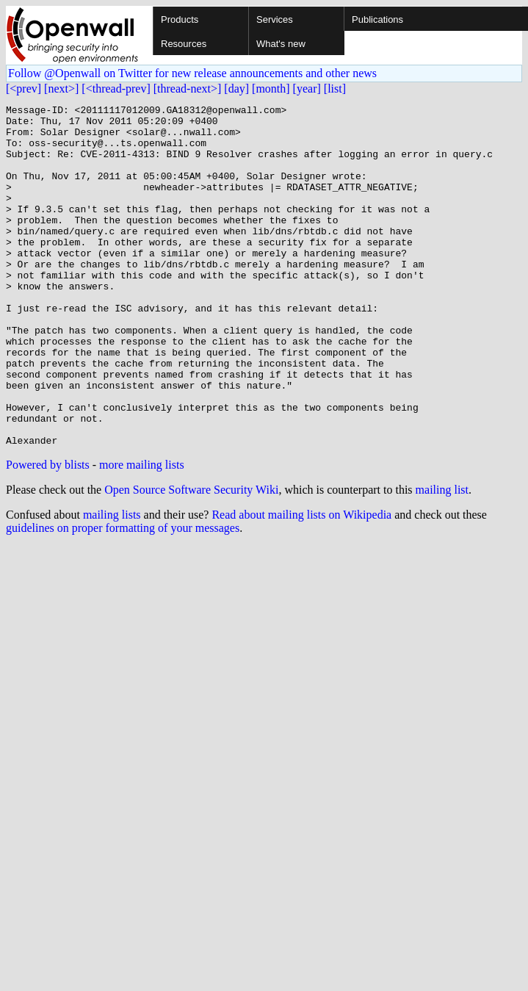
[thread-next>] (187, 88)
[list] (335, 88)
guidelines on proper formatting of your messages (122, 596)
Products (179, 19)
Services (274, 19)
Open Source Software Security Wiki (191, 558)
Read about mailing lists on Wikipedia (301, 583)
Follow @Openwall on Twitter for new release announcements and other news (192, 73)
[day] (236, 88)
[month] (271, 88)
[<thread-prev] (116, 88)
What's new (280, 43)
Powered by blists (48, 533)
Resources (183, 43)
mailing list (442, 558)
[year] (307, 88)
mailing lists (112, 583)
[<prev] (23, 88)
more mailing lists (141, 533)
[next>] (61, 88)
